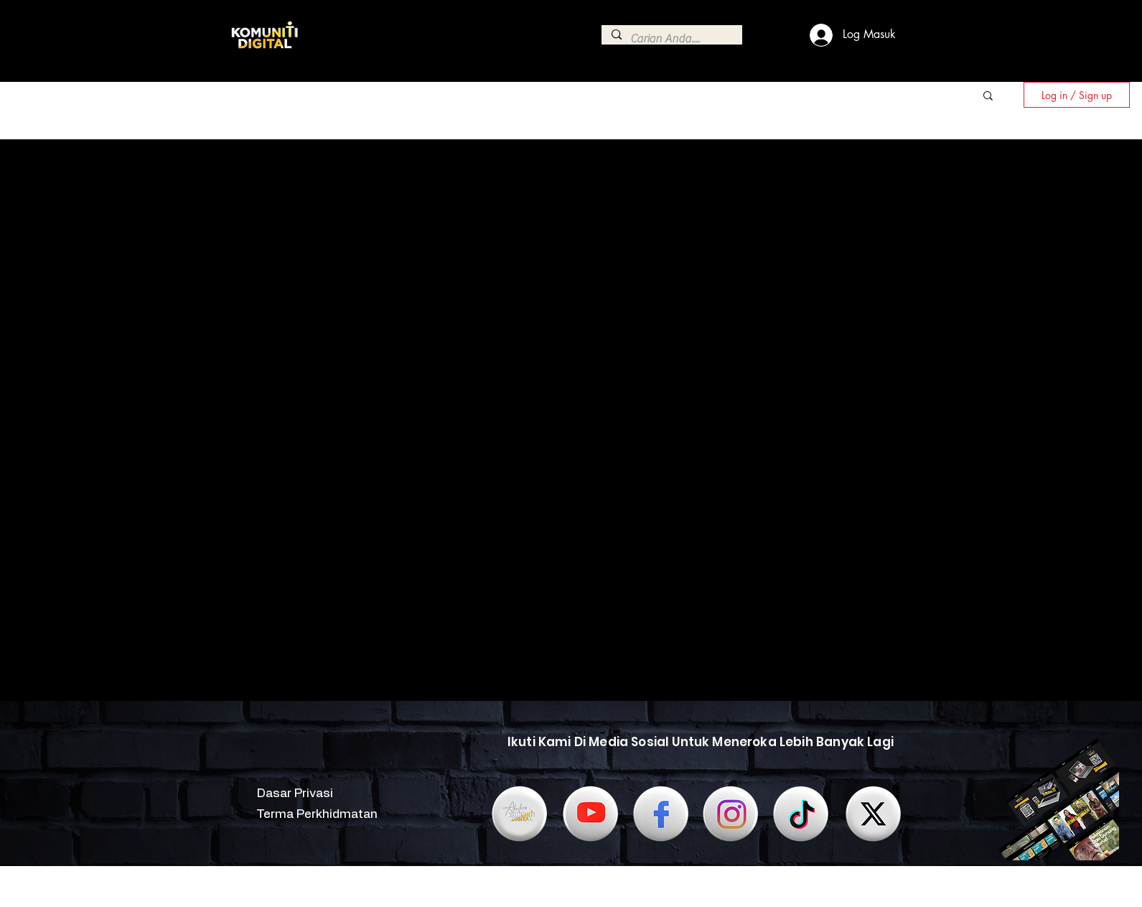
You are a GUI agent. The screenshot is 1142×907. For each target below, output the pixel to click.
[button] (988, 96)
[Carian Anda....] (671, 38)
